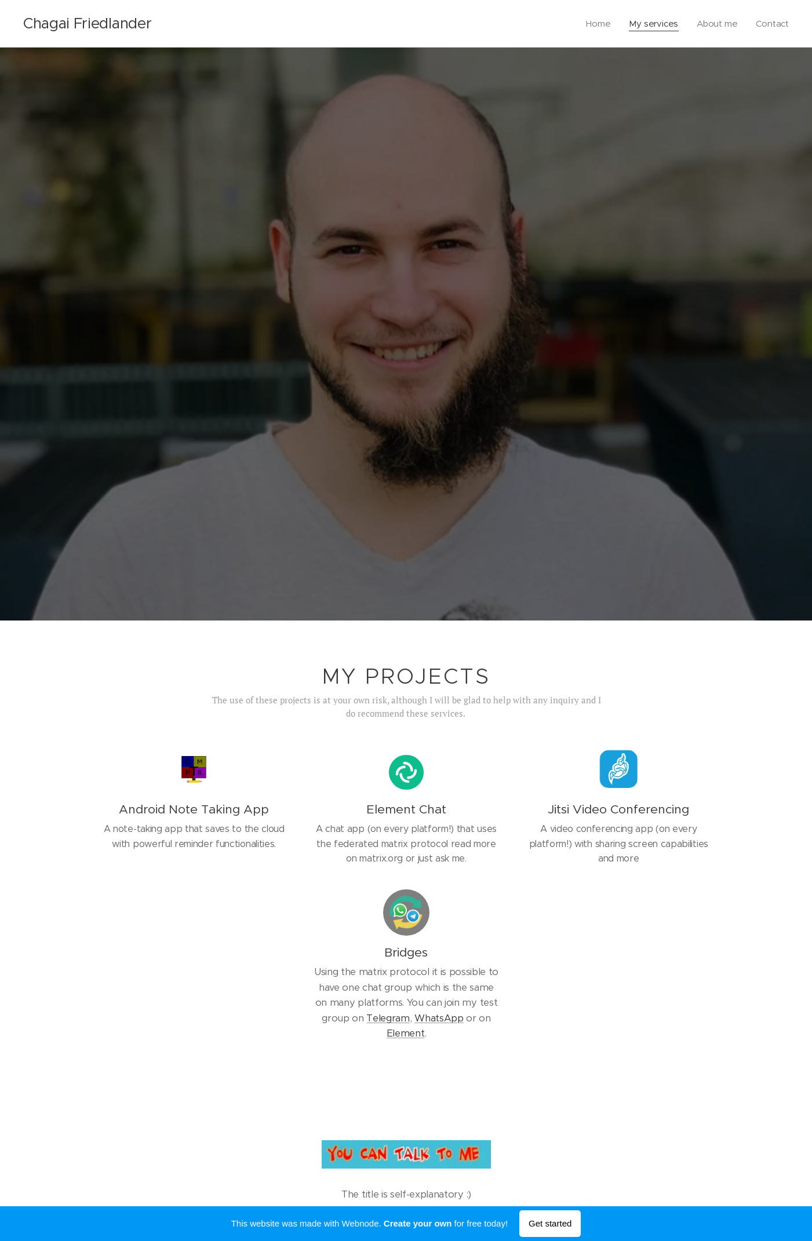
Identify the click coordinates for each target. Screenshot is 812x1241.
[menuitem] (598, 23)
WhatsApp (438, 1018)
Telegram (387, 1018)
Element (405, 1033)
